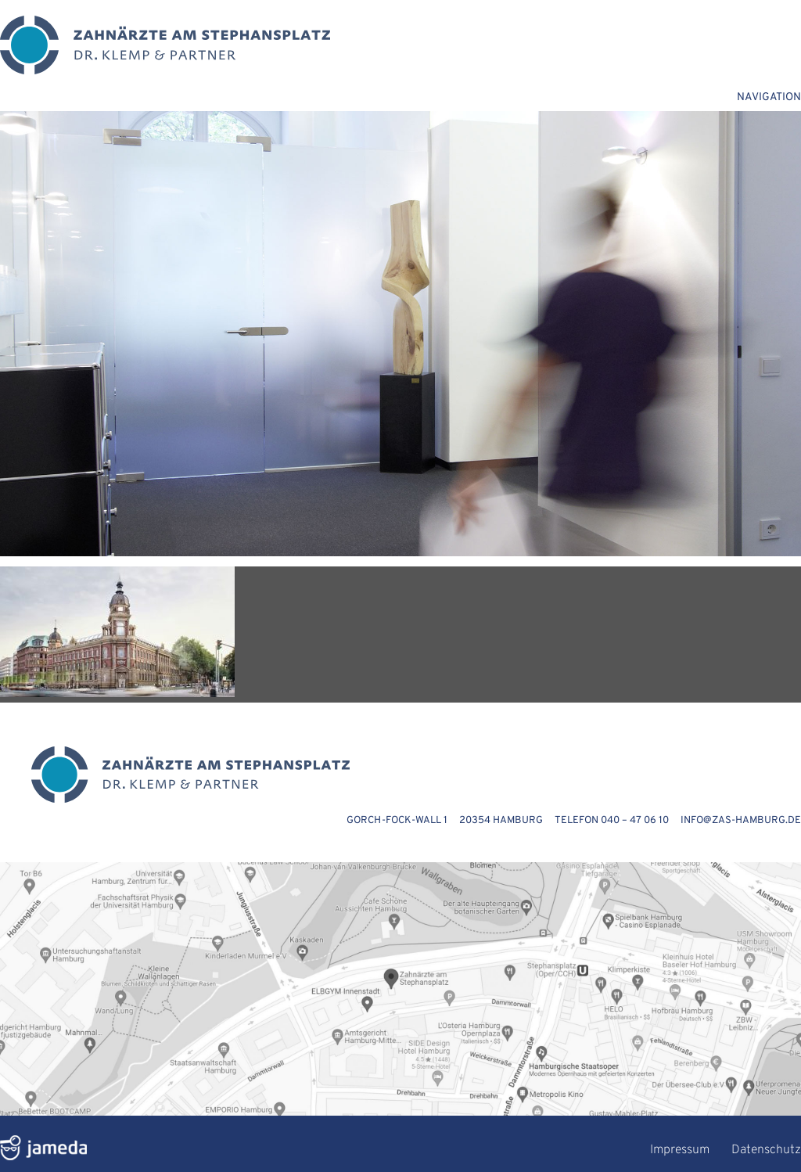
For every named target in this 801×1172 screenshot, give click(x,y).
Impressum (679, 1150)
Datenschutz (766, 1150)
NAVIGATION (769, 97)
